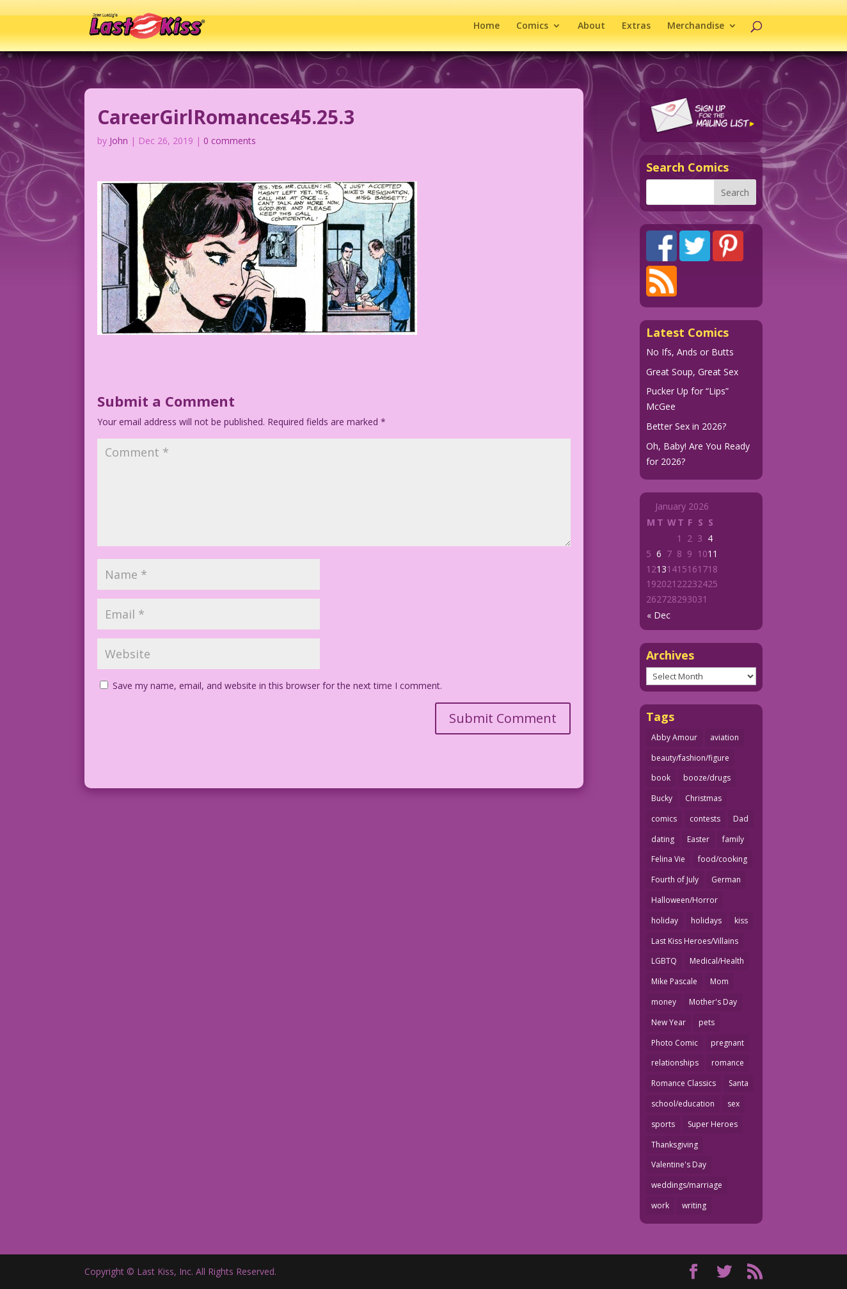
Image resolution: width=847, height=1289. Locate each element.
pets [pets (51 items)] (707, 1022)
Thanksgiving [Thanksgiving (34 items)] (674, 1144)
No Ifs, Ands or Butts (690, 352)
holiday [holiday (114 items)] (664, 920)
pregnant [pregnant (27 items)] (727, 1042)
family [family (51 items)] (733, 839)
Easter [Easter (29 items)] (698, 839)
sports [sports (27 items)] (663, 1124)
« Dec (658, 615)
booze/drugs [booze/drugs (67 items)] (707, 777)
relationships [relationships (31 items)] (675, 1062)
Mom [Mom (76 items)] (719, 981)
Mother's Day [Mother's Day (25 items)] (713, 1001)
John (118, 140)
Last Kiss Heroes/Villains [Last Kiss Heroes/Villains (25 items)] (694, 941)
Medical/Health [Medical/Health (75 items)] (717, 960)
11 (713, 553)
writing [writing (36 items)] (694, 1205)
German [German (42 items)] (726, 879)
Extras (636, 26)
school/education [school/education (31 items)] (683, 1103)
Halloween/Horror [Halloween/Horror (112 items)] (684, 900)
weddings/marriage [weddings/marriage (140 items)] (686, 1185)
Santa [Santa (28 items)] (738, 1083)
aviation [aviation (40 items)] (724, 737)
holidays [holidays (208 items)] (706, 920)
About (591, 26)
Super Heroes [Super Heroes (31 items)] (713, 1124)
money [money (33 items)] (663, 1001)
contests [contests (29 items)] (705, 818)
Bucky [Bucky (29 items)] (661, 798)
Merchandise (695, 26)
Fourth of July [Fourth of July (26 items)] (675, 879)
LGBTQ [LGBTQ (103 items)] (664, 960)
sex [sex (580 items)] (733, 1103)
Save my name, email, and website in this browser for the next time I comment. (277, 685)
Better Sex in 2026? (686, 426)
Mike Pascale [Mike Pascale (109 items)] (674, 981)
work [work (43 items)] (660, 1205)
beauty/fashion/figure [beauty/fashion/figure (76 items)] (690, 757)
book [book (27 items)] (660, 777)
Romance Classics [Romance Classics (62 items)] (683, 1083)
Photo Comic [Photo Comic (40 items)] (674, 1042)
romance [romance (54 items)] (727, 1062)
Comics (532, 26)
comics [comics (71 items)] (664, 818)
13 (661, 569)
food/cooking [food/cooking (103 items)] (722, 859)
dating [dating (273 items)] (662, 839)
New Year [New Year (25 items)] (668, 1022)
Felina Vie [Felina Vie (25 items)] (668, 859)
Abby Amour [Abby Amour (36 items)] (674, 737)
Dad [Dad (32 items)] (740, 818)
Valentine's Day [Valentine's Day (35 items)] (678, 1164)
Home (486, 26)
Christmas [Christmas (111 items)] (703, 798)
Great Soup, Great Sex (692, 372)
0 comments (229, 140)
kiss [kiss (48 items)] (741, 920)
